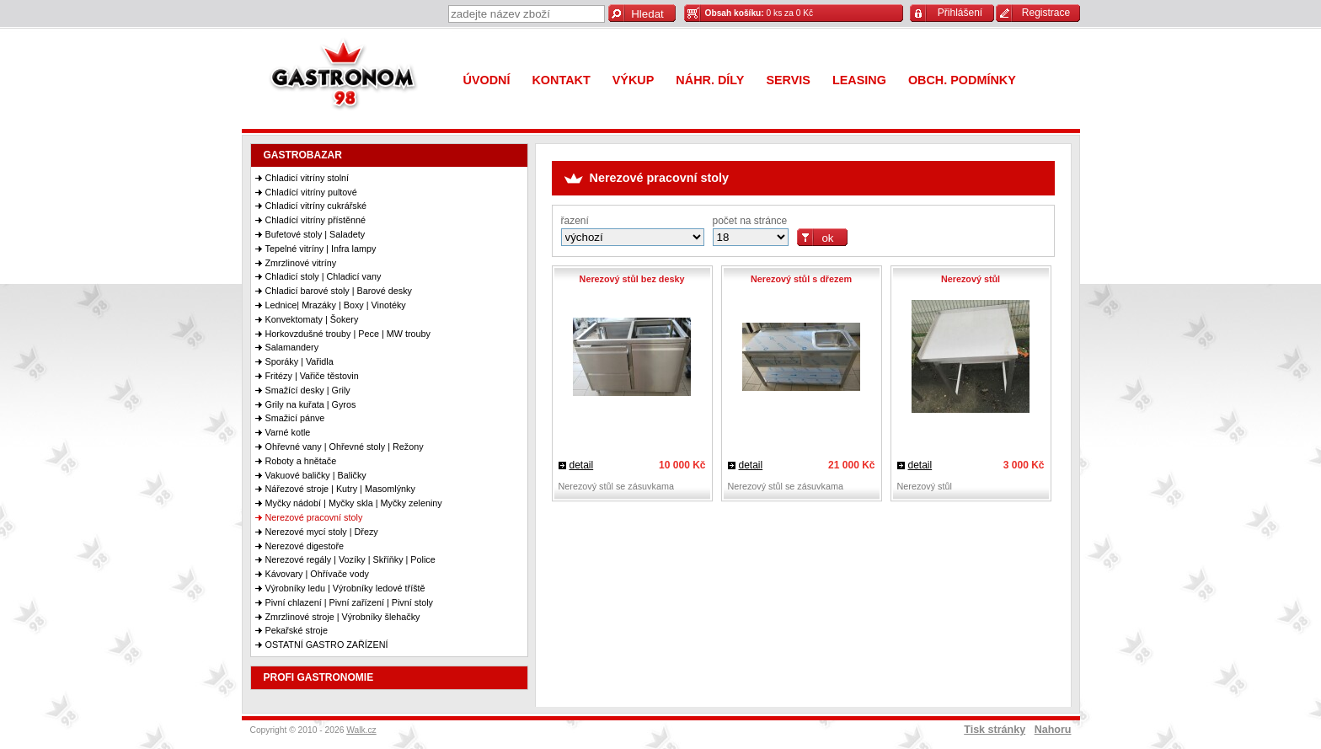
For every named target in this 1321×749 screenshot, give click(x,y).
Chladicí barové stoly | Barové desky (338, 291)
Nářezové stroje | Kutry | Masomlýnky (340, 489)
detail (582, 465)
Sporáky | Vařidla (299, 361)
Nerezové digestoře (305, 546)
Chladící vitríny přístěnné (315, 220)
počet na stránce (750, 221)
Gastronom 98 (347, 77)
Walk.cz (361, 730)
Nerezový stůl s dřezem (801, 279)
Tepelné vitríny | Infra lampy (321, 248)
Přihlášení (960, 13)
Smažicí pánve (295, 418)
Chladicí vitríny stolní (307, 178)
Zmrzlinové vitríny (301, 263)
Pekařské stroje (296, 630)
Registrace (1046, 13)
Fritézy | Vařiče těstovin (312, 376)
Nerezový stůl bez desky (632, 279)
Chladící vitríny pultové (311, 192)
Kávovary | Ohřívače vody (317, 574)
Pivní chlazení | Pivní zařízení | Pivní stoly (349, 602)
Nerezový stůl (970, 279)
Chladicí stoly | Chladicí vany (323, 276)
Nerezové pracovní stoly (314, 517)
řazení (575, 221)
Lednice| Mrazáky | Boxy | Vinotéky (335, 305)
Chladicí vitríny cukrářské (316, 206)
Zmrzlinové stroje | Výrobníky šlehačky (342, 617)
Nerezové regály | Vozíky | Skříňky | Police (350, 559)
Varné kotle (288, 432)
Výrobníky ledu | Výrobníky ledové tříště (345, 588)
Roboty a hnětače (301, 461)
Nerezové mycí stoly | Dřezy (321, 532)
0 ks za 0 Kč (759, 13)
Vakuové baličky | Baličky (315, 475)
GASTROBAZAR (303, 155)
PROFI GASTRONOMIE (319, 677)
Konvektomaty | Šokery (312, 319)
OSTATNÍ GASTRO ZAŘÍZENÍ (326, 644)
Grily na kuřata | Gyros (310, 404)
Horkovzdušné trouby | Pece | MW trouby (348, 334)
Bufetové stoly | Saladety (315, 234)
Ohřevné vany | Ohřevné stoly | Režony (344, 446)
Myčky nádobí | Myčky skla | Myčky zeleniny (353, 503)
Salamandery (292, 347)
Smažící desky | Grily (307, 390)
